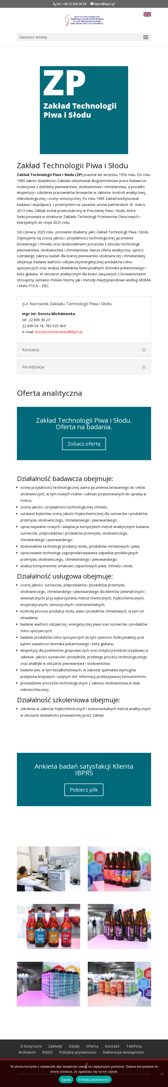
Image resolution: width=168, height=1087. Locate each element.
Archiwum (27, 1052)
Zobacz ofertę (84, 443)
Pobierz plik (84, 789)
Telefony (134, 1046)
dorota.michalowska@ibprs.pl (59, 331)
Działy (74, 1046)
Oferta (92, 1046)
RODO (47, 1052)
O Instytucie (31, 1046)
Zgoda (66, 1079)
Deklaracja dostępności (123, 1052)
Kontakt (112, 1046)
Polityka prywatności (77, 1052)
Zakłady (55, 1046)
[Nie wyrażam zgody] (161, 1073)
